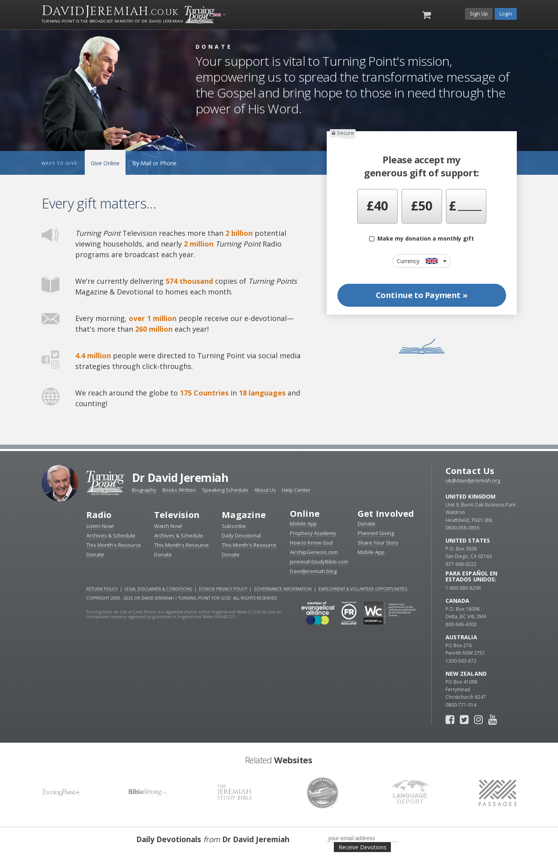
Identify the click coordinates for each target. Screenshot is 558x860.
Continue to (422, 295)
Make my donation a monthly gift (421, 238)
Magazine (244, 514)
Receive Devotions (363, 847)
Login (505, 13)
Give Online (105, 163)
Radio (99, 514)
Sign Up (479, 13)
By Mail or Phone (154, 163)
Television (177, 514)
